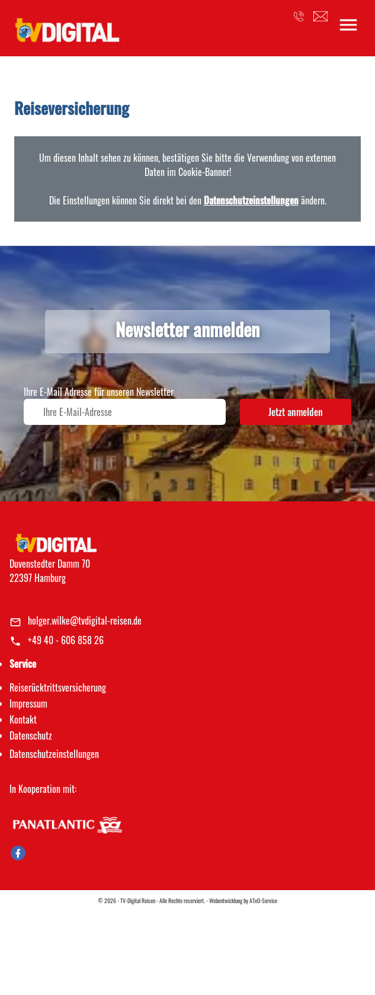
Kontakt (23, 719)
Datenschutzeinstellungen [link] (251, 200)
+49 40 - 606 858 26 (66, 640)
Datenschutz (30, 735)
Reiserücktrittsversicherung (57, 687)
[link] (66, 27)
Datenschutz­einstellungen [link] (54, 754)
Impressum (28, 703)
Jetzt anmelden (295, 412)
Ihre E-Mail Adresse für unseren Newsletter (99, 392)
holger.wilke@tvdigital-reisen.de (85, 620)
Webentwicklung (225, 900)
